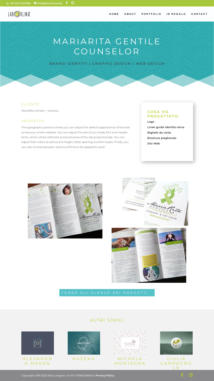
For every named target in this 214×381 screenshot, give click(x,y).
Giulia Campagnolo (176, 363)
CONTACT (199, 14)
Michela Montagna (130, 361)
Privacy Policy (105, 375)
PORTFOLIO (151, 14)
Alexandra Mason (38, 361)
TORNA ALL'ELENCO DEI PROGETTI (104, 293)
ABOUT (130, 14)
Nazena (83, 359)
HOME (114, 14)
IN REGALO (176, 14)
